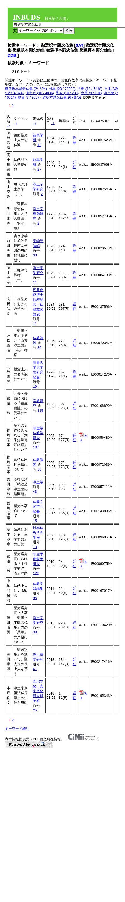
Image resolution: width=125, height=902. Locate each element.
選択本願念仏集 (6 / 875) (61, 97)
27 (39, 169)
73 (35, 547)
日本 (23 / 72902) (62, 89)
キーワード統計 (17, 729)
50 (39, 469)
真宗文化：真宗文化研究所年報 (38, 691)
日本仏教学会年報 (38, 532)
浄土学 (38, 482)
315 (40, 410)
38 (35, 632)
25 (35, 710)
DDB (12, 55)
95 (35, 598)
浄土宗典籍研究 (38, 214)
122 (36, 573)
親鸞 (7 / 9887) (29, 97)
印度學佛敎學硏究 (38, 559)
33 (35, 255)
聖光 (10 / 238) (67, 93)
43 (35, 491)
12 (39, 145)
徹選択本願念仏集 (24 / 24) (26, 89)
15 (35, 521)
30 (39, 348)
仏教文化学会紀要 (38, 506)
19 (35, 386)
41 (35, 669)
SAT (79, 45)
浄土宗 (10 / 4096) (40, 93)
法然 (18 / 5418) (89, 89)
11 (35, 282)
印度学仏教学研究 (38, 433)
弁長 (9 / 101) (91, 93)
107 (36, 447)
